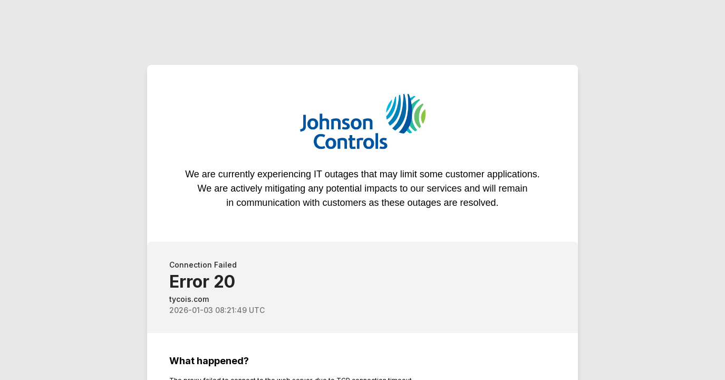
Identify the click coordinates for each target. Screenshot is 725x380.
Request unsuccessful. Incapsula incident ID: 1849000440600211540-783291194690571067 (362, 190)
